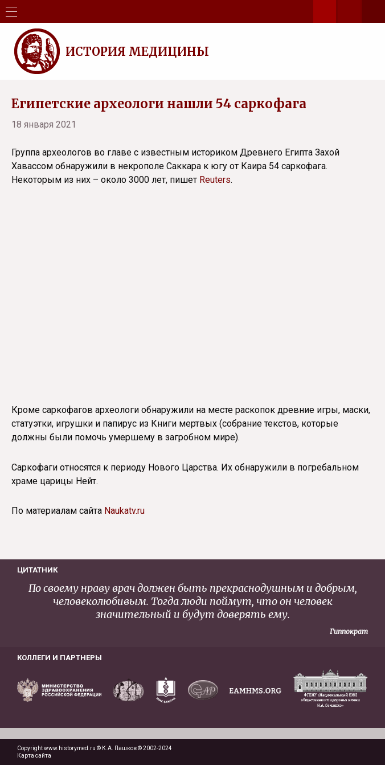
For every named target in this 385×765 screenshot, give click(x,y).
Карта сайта (34, 755)
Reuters (215, 179)
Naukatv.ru (124, 510)
